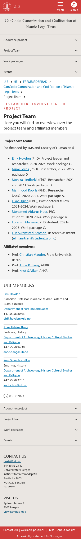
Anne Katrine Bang (16, 327)
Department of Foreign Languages (26, 308)
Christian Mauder (32, 254)
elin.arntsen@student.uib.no (34, 238)
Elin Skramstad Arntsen (29, 232)
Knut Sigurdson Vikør (17, 360)
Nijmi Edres (20, 169)
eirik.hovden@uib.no (17, 318)
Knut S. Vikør (28, 270)
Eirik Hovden (21, 158)
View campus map (15, 512)
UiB (6, 81)
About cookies (66, 530)
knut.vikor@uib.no (15, 385)
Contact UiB (10, 530)
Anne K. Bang (29, 265)
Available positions (33, 530)
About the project (15, 40)
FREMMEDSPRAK (35, 81)
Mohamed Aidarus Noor (29, 211)
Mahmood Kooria (24, 190)
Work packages (13, 61)
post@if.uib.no (12, 461)
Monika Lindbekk (24, 179)
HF (16, 81)
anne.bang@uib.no (16, 352)
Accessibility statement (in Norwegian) (40, 536)
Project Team (12, 50)
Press (51, 530)
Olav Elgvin (20, 201)
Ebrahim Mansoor (25, 222)
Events (8, 71)
